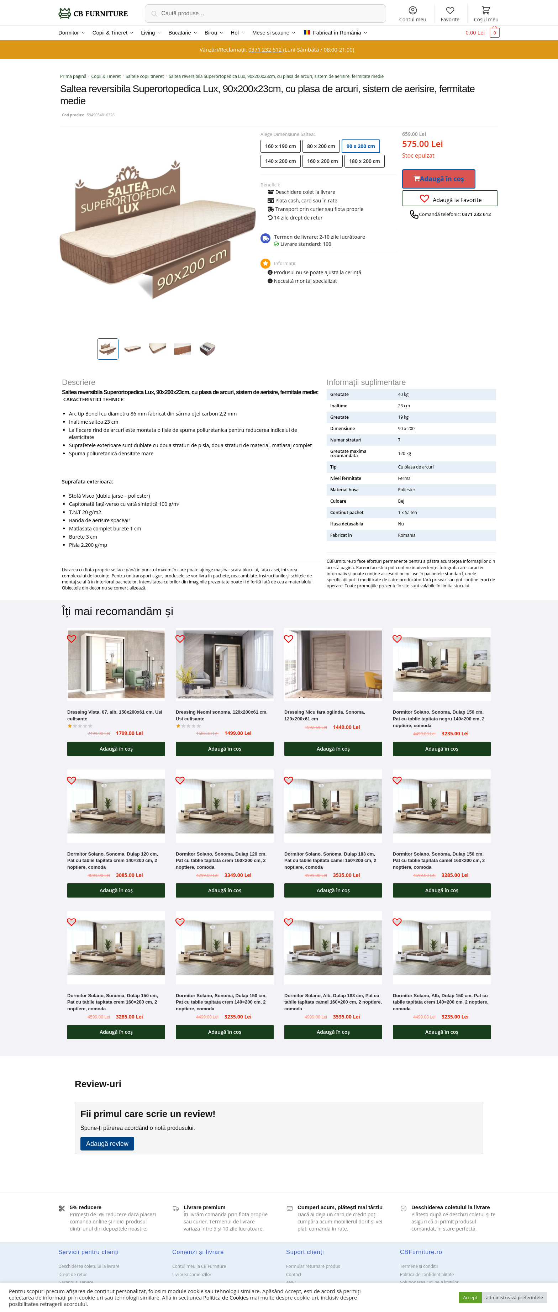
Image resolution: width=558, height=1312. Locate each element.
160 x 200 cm (322, 161)
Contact (293, 1274)
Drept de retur (72, 1274)
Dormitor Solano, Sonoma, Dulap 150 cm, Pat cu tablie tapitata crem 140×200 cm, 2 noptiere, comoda (221, 1002)
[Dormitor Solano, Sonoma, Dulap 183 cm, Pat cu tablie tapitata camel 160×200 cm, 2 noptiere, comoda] (333, 806)
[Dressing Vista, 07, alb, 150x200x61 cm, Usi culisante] (116, 664)
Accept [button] (470, 1297)
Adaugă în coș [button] (116, 748)
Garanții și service (76, 1282)
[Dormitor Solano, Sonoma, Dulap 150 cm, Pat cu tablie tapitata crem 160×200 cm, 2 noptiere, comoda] (116, 947)
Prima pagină (73, 76)
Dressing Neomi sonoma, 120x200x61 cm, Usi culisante (222, 715)
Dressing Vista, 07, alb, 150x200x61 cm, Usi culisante (114, 715)
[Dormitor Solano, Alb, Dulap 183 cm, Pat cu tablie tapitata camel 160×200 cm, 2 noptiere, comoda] (333, 947)
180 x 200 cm (364, 161)
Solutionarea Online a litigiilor (429, 1282)
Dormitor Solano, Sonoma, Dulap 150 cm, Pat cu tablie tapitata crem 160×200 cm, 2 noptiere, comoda (112, 1002)
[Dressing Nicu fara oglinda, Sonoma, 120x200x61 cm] (333, 664)
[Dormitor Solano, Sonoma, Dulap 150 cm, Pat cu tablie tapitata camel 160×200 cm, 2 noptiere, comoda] (442, 806)
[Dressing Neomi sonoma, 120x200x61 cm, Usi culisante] (225, 664)
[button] (438, 179)
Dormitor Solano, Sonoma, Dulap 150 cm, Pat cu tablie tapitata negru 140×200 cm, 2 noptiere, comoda (439, 718)
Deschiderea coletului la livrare (89, 1266)
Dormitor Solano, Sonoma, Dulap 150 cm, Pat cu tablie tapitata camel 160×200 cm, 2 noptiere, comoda (439, 860)
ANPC (291, 1282)
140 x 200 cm (280, 161)
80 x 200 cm (321, 146)
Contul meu (412, 14)
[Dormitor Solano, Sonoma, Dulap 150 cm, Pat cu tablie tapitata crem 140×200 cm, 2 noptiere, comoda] (225, 947)
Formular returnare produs (313, 1266)
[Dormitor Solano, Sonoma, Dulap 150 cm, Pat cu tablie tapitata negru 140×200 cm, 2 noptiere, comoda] (442, 664)
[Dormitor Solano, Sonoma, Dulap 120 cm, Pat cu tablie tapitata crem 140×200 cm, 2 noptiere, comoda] (116, 806)
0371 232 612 (265, 49)
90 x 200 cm (361, 146)
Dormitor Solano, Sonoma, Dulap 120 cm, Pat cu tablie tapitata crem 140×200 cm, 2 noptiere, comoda (112, 860)
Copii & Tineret (106, 76)
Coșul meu (486, 14)
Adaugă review (107, 1143)
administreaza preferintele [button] (514, 1297)
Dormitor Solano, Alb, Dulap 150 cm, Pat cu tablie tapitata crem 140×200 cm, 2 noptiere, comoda (440, 1002)
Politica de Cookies (225, 1297)
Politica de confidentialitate (427, 1274)
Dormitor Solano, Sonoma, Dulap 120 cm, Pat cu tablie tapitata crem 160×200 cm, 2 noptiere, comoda (221, 860)
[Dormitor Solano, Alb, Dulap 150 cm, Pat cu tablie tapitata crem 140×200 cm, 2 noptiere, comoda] (442, 947)
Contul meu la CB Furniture (199, 1266)
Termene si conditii (419, 1266)
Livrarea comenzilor (191, 1274)
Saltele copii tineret (145, 76)
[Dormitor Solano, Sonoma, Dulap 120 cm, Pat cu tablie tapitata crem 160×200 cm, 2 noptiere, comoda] (225, 806)
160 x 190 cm (280, 146)
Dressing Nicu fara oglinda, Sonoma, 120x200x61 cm (324, 715)
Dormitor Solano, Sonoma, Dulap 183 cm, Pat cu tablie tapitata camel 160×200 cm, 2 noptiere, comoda (330, 860)
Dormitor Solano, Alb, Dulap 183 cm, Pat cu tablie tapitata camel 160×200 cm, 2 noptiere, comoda (333, 1002)
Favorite (450, 14)
